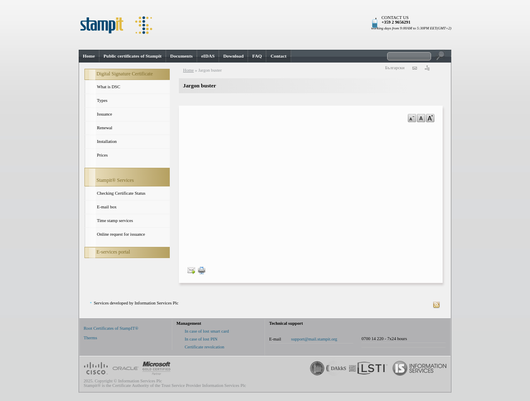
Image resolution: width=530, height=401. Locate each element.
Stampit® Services (115, 180)
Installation (107, 141)
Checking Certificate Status (121, 193)
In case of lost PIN (201, 339)
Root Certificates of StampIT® (111, 328)
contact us (414, 68)
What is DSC (108, 87)
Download (233, 55)
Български (395, 67)
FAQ (257, 55)
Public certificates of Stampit (132, 55)
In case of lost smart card (207, 331)
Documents (181, 55)
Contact (278, 55)
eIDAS (207, 55)
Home (89, 55)
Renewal (104, 128)
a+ (430, 118)
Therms (90, 338)
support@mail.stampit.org (314, 339)
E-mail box (107, 207)
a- (412, 118)
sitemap (427, 68)
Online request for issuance (121, 234)
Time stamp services (115, 220)
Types (102, 100)
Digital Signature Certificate (124, 74)
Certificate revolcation (204, 347)
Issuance (104, 114)
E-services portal (113, 252)
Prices (102, 155)
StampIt (265, 25)
